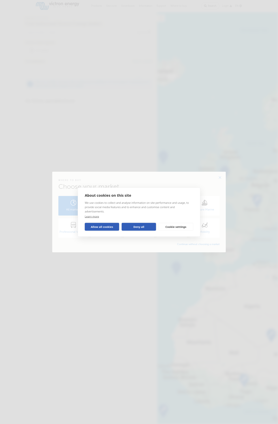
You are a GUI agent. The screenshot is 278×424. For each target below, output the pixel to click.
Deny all (138, 227)
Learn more (92, 216)
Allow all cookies (102, 227)
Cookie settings (175, 227)
